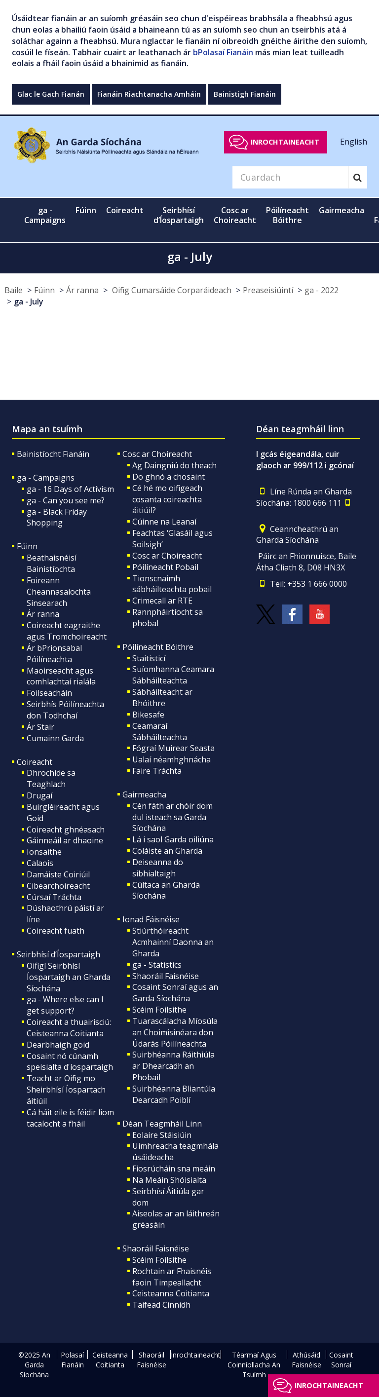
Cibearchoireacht (58, 885)
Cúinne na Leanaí (164, 521)
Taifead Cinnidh (161, 1304)
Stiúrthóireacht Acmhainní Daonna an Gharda (173, 942)
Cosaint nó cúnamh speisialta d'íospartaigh (70, 1062)
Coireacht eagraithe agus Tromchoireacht (67, 631)
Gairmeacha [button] (341, 210)
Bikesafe (148, 714)
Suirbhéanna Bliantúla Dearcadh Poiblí (173, 1094)
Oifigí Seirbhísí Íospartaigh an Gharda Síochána (69, 977)
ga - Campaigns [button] (45, 215)
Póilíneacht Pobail (165, 567)
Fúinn (44, 290)
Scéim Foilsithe (159, 1009)
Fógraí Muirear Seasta (173, 748)
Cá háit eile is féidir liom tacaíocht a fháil (70, 1118)
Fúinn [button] (86, 210)
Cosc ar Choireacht (157, 454)
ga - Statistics (157, 964)
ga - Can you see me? (66, 500)
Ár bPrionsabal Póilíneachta (54, 653)
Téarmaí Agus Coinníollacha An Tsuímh (253, 1364)
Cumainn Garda (55, 738)
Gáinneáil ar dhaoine (65, 840)
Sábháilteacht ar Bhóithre (162, 697)
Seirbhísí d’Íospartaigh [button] (178, 215)
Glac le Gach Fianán (50, 94)
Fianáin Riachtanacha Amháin (149, 94)
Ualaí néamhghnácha (171, 759)
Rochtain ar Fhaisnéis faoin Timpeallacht (171, 1277)
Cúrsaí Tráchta (54, 897)
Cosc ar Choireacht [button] (235, 215)
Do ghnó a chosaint (168, 476)
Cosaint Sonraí (341, 1359)
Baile (13, 290)
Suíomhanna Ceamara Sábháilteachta (173, 675)
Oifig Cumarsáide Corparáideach (170, 290)
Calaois (40, 863)
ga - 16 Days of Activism (70, 489)
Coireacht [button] (125, 210)
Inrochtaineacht (285, 142)
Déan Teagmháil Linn (162, 1123)
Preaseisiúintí (268, 290)
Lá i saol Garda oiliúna (173, 839)
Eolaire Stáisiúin (161, 1135)
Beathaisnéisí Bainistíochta (51, 563)
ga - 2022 (321, 290)
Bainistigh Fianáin (245, 94)
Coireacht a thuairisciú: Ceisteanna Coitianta (69, 1028)
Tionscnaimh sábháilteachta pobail (172, 584)
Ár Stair (40, 726)
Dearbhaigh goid (58, 1044)
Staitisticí (148, 658)
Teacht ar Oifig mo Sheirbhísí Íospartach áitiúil (66, 1089)
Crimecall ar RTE (162, 600)
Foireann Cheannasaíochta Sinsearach (59, 591)
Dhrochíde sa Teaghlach (51, 778)
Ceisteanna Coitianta (170, 1293)
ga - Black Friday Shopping (57, 517)
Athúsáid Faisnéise (306, 1359)
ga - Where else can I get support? (65, 1005)
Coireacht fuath (55, 930)
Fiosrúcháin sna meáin (173, 1168)
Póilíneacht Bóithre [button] (287, 215)
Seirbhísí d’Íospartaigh (58, 954)
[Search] (290, 177)
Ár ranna (82, 290)
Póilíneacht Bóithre (157, 647)
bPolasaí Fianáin (223, 52)
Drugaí (39, 795)
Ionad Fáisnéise (151, 919)
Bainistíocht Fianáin (53, 454)
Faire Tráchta (157, 770)
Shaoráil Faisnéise (165, 976)
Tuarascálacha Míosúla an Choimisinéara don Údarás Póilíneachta (175, 1032)
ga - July (28, 301)
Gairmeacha (144, 794)
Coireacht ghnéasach (66, 829)
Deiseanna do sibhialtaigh (157, 868)
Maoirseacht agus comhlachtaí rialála (61, 676)
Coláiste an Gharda (167, 850)
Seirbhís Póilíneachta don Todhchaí (65, 710)
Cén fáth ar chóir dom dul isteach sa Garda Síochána (172, 817)
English (353, 141)
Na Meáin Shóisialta (169, 1179)
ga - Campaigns (46, 477)
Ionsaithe (44, 851)
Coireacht (34, 761)
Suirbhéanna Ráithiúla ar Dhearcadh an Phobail (173, 1066)
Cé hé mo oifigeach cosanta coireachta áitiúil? (167, 499)
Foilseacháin (49, 692)
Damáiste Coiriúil (58, 874)
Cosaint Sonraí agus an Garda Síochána (175, 993)
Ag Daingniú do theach (174, 465)
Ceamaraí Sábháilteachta (159, 731)
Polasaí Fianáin (72, 1359)
